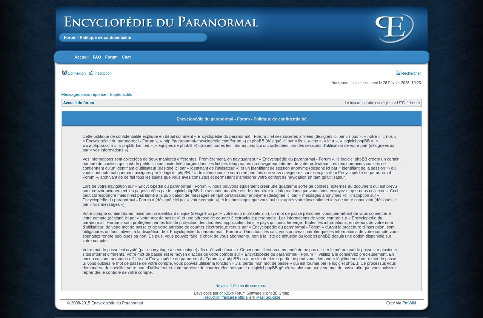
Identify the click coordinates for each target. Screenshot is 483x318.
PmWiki (409, 303)
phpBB (225, 293)
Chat (126, 57)
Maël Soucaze (268, 297)
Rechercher (408, 73)
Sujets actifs (121, 94)
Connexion (74, 73)
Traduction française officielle (227, 297)
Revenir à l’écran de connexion (241, 286)
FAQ (97, 57)
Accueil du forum (78, 103)
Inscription (100, 73)
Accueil (81, 57)
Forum (70, 37)
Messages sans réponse (84, 94)
